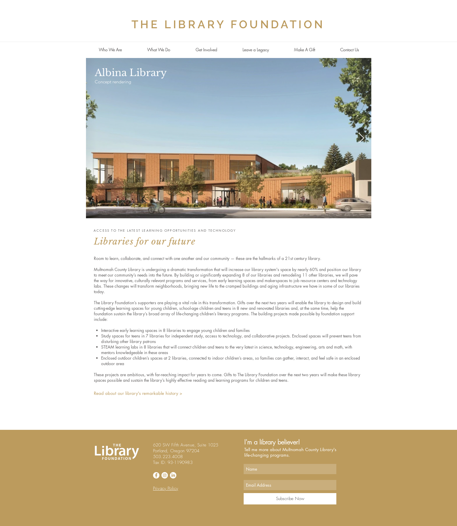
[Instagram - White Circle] (164, 475)
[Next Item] (361, 138)
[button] (110, 50)
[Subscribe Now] (290, 498)
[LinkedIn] (173, 475)
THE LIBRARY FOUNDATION (228, 24)
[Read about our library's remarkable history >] (141, 393)
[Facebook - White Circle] (156, 475)
